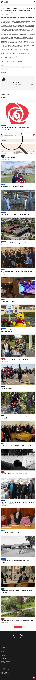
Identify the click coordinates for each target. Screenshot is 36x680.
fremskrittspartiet (13, 67)
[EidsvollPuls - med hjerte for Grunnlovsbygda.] (5, 2)
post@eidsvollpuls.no (5, 673)
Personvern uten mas (5, 664)
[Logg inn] (32, 2)
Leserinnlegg (3, 654)
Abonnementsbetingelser (5, 661)
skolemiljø (6, 67)
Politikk (2, 644)
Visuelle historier (4, 655)
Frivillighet (3, 647)
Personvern (3, 662)
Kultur (2, 643)
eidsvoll (2, 67)
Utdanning (3, 651)
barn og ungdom (24, 67)
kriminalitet (18, 67)
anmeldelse (30, 67)
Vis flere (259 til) (18, 627)
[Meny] (34, 1)
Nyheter (2, 642)
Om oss (2, 660)
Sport (2, 646)
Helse (2, 650)
